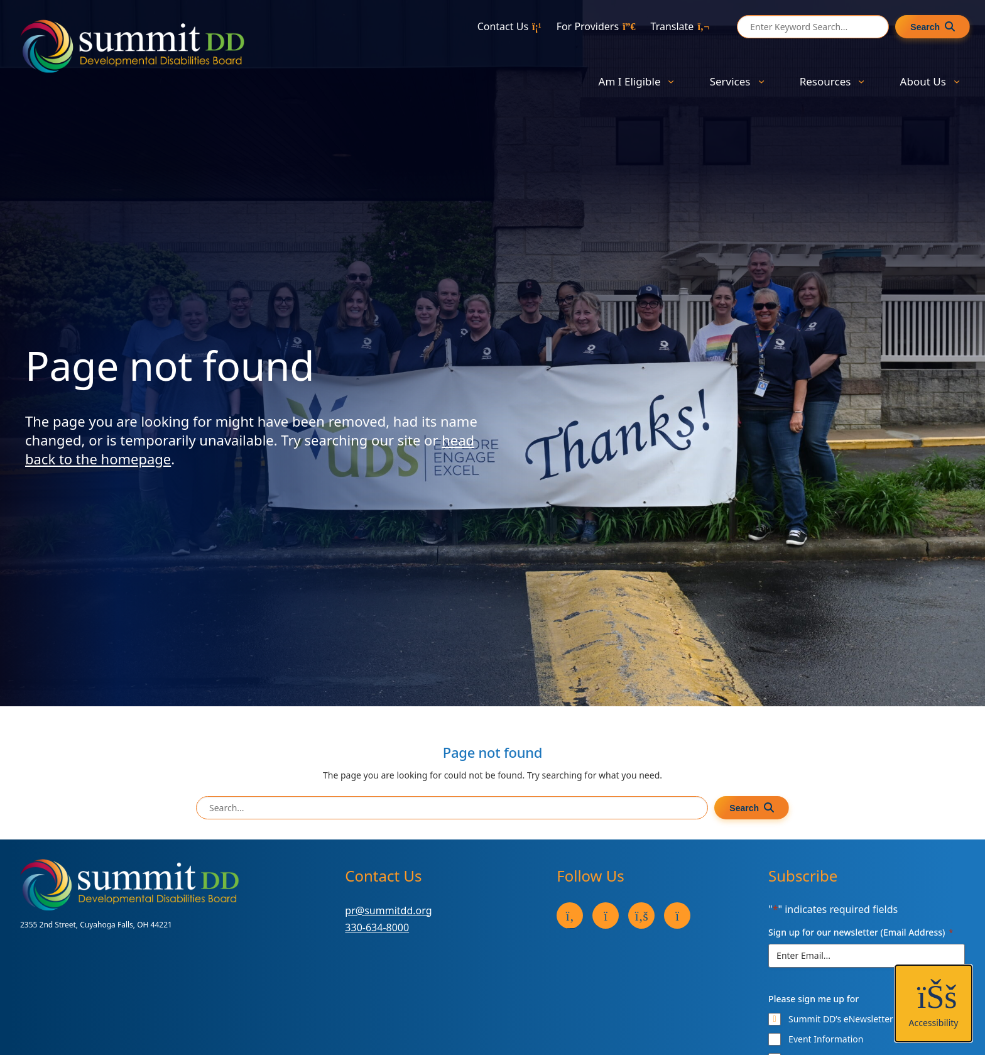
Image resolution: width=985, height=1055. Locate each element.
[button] (933, 1003)
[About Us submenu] (957, 81)
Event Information (825, 1039)
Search (925, 27)
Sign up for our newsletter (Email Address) (860, 932)
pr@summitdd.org (388, 910)
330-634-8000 (377, 927)
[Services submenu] (761, 81)
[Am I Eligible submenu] (671, 81)
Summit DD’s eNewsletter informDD (862, 1019)
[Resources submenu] (861, 81)
